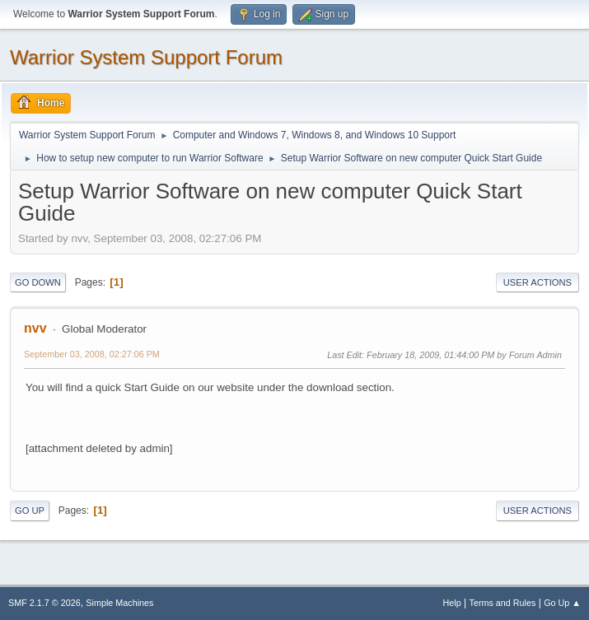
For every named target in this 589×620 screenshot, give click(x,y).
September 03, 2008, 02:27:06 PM (92, 354)
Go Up (29, 510)
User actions (537, 282)
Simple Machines (119, 603)
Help (452, 603)
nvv (35, 328)
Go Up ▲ (562, 603)
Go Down (38, 282)
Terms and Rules (503, 603)
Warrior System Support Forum (146, 57)
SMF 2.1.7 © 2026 (44, 603)
